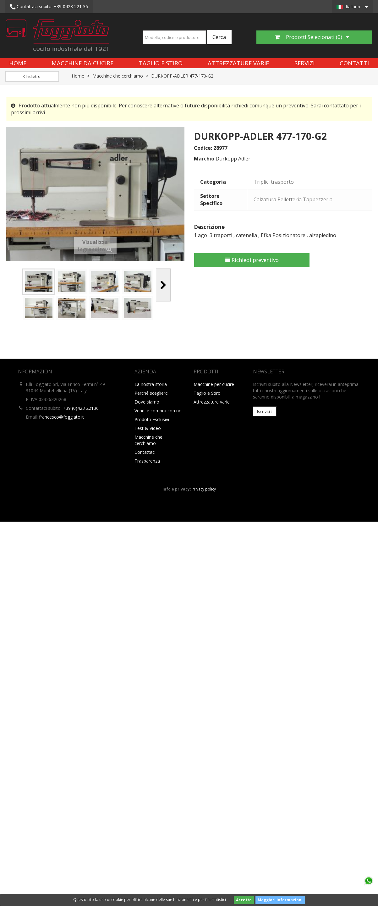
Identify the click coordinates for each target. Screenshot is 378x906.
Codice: (203, 147)
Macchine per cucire (214, 384)
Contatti (354, 63)
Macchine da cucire (82, 63)
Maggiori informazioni (280, 900)
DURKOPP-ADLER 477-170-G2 (182, 76)
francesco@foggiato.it (61, 417)
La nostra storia (150, 384)
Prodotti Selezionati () (312, 37)
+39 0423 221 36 (49, 6)
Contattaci (145, 452)
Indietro (32, 76)
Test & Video (147, 428)
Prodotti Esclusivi (151, 419)
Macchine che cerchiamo (117, 76)
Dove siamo (146, 402)
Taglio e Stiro (161, 63)
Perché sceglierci (151, 393)
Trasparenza (147, 461)
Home (17, 63)
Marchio (204, 158)
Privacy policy (204, 488)
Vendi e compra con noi (158, 411)
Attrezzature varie (238, 63)
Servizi (304, 63)
